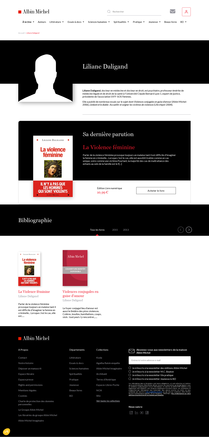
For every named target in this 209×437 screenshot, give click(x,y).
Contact (22, 357)
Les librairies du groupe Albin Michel (37, 415)
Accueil (21, 33)
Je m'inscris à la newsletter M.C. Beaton (153, 371)
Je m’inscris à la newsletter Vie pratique (152, 375)
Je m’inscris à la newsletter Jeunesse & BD (154, 378)
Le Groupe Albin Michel (30, 409)
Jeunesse (74, 384)
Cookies (22, 395)
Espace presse (25, 379)
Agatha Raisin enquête (108, 363)
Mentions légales (27, 390)
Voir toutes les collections (108, 401)
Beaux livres (75, 390)
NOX (99, 390)
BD (71, 395)
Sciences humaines (79, 368)
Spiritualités (75, 373)
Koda (99, 357)
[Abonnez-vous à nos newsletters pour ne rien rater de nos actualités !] (171, 11)
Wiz (98, 395)
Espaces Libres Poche (107, 384)
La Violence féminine (109, 147)
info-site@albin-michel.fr (154, 392)
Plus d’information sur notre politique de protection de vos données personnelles (160, 394)
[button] (6, 431)
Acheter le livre (156, 190)
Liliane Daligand (28, 296)
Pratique (73, 379)
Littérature (75, 357)
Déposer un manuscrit (29, 368)
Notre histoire (25, 363)
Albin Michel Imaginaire (31, 420)
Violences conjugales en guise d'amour (80, 294)
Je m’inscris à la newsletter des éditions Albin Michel (159, 367)
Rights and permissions (30, 384)
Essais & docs (76, 363)
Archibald (101, 373)
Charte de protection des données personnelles (36, 403)
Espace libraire (26, 373)
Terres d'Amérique (106, 379)
